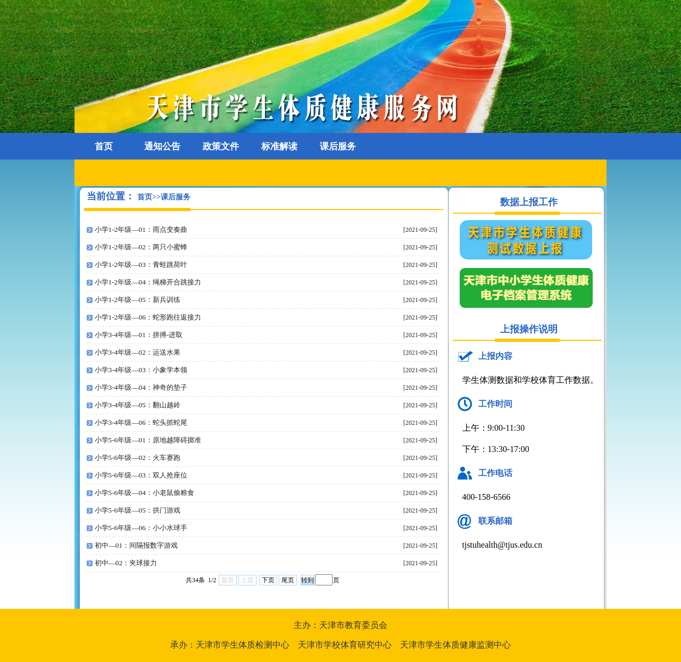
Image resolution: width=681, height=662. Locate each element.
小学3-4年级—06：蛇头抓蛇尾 (141, 422)
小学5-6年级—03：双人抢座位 (141, 475)
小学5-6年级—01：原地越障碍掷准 (148, 440)
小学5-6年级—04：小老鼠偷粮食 (144, 493)
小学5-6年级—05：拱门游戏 (137, 510)
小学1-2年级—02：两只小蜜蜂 (141, 247)
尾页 (287, 580)
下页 (268, 580)
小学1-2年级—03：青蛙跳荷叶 (141, 265)
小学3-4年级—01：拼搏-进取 (139, 335)
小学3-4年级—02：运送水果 (137, 352)
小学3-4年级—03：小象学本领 (141, 370)
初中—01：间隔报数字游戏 (136, 545)
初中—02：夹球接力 (126, 563)
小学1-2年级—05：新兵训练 (137, 300)
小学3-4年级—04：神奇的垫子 (141, 387)
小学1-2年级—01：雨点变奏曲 (141, 229)
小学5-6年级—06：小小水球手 (141, 528)
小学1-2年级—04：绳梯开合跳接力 (148, 282)
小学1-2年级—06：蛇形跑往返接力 (148, 317)
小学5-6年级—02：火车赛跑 (137, 458)
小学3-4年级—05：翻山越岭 (137, 405)
